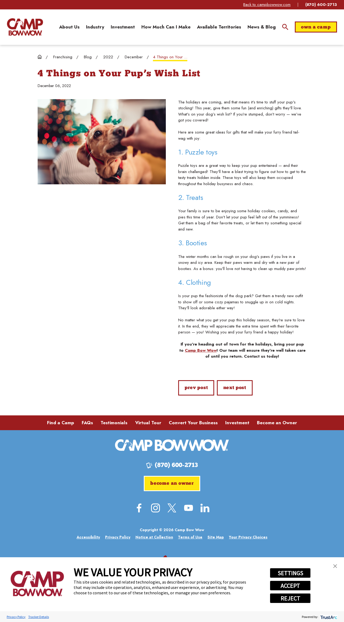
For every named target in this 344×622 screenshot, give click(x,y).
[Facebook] (139, 508)
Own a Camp (316, 27)
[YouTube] (188, 508)
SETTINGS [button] (290, 573)
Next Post (234, 388)
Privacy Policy (16, 617)
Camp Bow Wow (201, 350)
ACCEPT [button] (290, 585)
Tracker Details (38, 617)
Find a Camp (60, 422)
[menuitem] (69, 27)
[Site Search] (285, 27)
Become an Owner (277, 422)
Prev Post (196, 388)
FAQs (87, 422)
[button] (335, 566)
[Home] (25, 27)
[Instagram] (155, 508)
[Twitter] (171, 508)
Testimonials (114, 422)
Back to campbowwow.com (267, 5)
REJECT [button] (290, 598)
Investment (237, 422)
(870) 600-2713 (321, 5)
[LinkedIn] (204, 508)
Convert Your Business (193, 422)
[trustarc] (328, 616)
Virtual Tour (148, 422)
